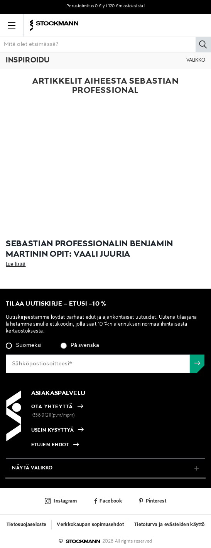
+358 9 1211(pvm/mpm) (53, 415)
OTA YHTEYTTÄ (52, 407)
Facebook (111, 501)
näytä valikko (32, 468)
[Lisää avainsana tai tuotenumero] (105, 44)
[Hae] (203, 44)
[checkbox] (105, 348)
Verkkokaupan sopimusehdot (90, 525)
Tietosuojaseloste (27, 525)
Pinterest (156, 501)
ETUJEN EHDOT (50, 445)
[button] (11, 25)
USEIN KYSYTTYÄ (52, 430)
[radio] (23, 345)
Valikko (195, 60)
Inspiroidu (28, 60)
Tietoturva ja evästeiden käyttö (169, 525)
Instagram (65, 501)
